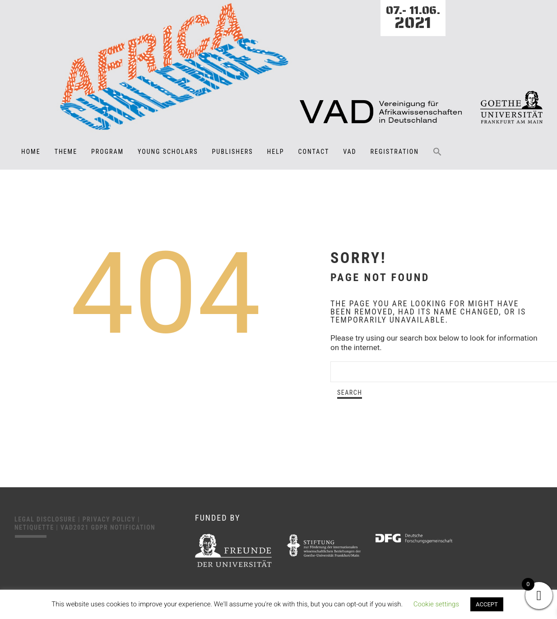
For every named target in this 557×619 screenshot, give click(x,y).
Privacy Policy (110, 519)
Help (275, 151)
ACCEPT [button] (487, 604)
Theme (66, 151)
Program (107, 151)
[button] (437, 158)
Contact (314, 151)
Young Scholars (168, 151)
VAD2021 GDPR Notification (107, 527)
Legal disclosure (46, 519)
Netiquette (35, 527)
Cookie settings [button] (436, 604)
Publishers (232, 151)
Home (31, 151)
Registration (395, 151)
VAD (349, 151)
